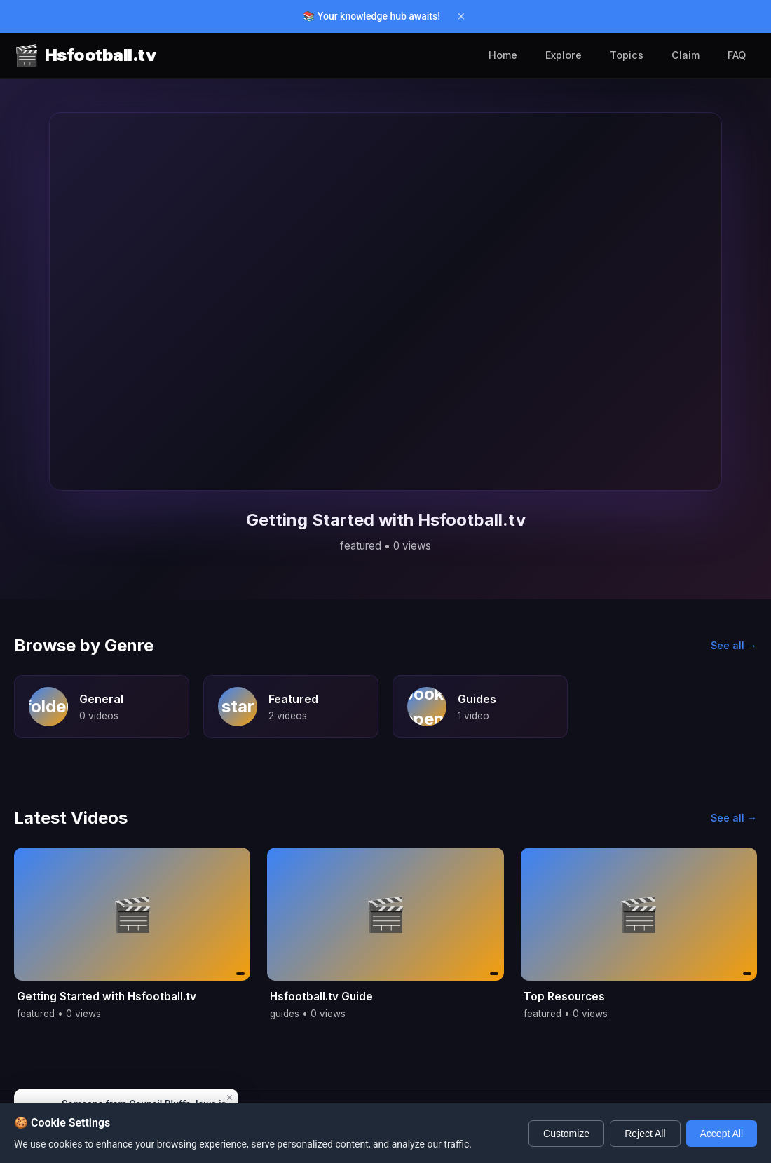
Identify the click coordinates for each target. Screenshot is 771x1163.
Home (503, 55)
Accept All (721, 1133)
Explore (563, 55)
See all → (734, 645)
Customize (566, 1133)
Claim (685, 55)
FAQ (737, 55)
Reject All (645, 1133)
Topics (626, 55)
